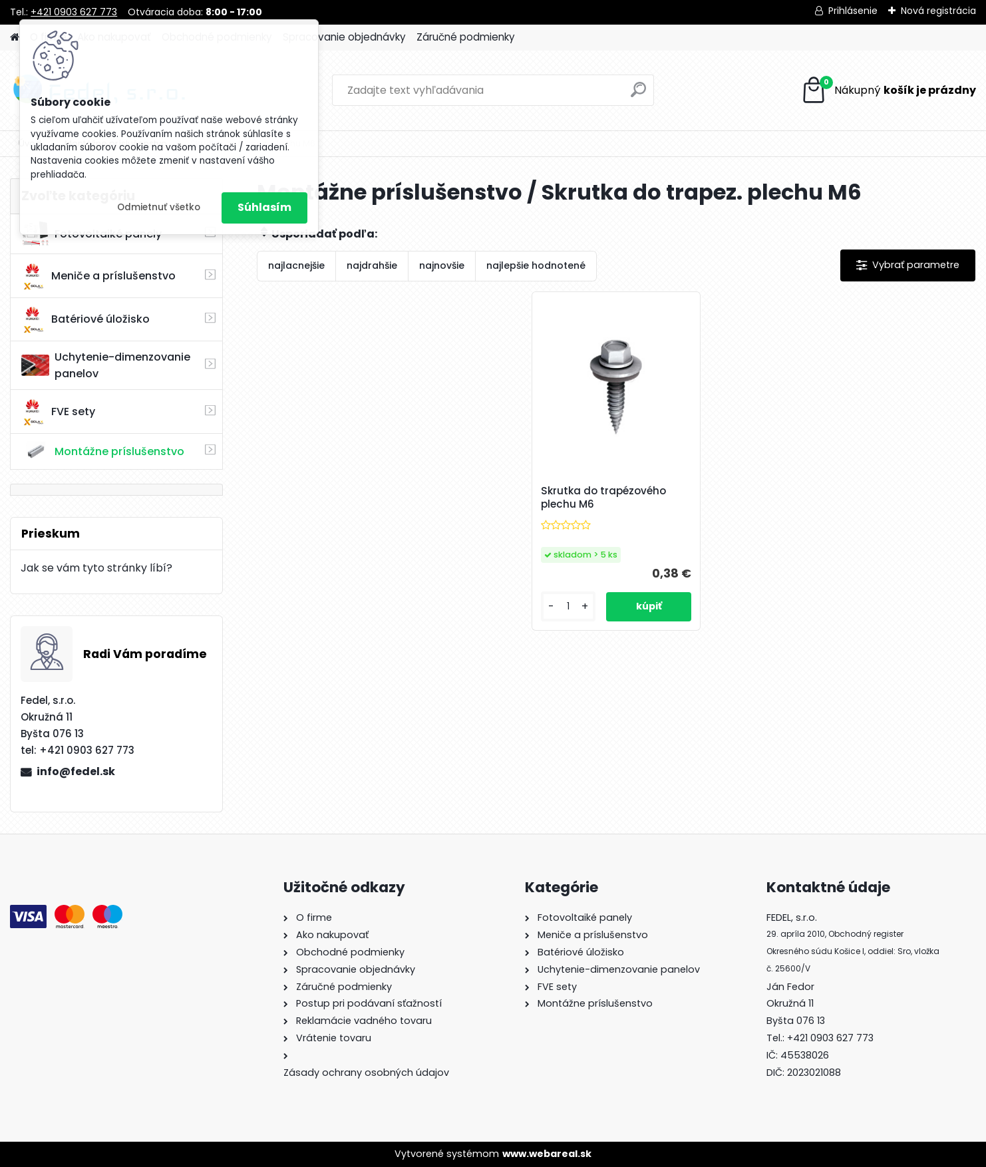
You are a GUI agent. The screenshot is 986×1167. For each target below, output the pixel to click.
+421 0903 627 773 (74, 12)
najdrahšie (372, 265)
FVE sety (58, 412)
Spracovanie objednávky (344, 37)
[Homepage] (14, 38)
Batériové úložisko (85, 319)
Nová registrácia (938, 10)
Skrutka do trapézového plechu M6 (603, 497)
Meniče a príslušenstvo (98, 276)
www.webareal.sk (546, 1153)
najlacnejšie (296, 265)
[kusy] (568, 606)
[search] (638, 95)
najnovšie (441, 265)
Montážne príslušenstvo (102, 451)
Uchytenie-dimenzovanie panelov (105, 365)
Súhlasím (264, 207)
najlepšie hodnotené (535, 265)
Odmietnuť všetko (158, 207)
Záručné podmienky (465, 37)
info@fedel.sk (76, 771)
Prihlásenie (853, 10)
